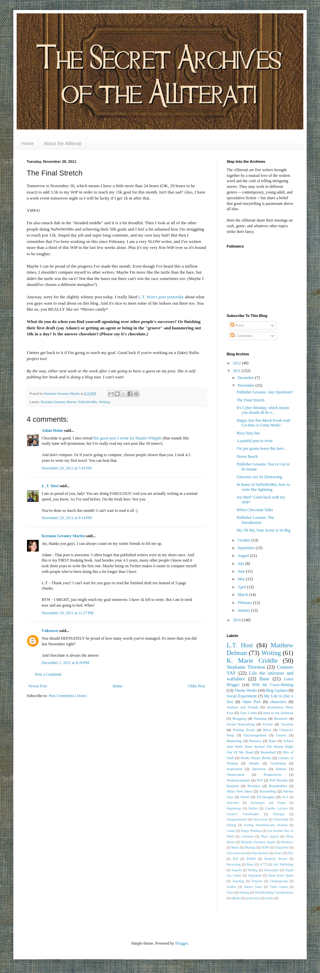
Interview (259, 769)
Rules (250, 864)
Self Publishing (283, 864)
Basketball (268, 752)
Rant (272, 741)
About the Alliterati (62, 143)
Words (245, 797)
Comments (241, 335)
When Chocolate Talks (255, 510)
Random (233, 786)
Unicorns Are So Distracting (259, 476)
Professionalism (238, 780)
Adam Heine (52, 430)
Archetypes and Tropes (268, 802)
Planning (260, 718)
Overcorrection (236, 853)
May (242, 579)
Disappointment (237, 819)
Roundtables (278, 786)
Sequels (237, 870)
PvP (260, 780)
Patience (255, 741)
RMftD (251, 859)
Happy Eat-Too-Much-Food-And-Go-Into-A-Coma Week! (264, 422)
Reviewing (234, 864)
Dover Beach (247, 456)
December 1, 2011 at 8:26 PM (65, 662)
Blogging (239, 718)
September (247, 548)
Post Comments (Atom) (68, 695)
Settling (253, 870)
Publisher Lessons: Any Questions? (265, 392)
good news (253, 898)
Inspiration (234, 769)
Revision (254, 786)
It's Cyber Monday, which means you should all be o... (263, 410)
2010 (237, 620)
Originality (282, 847)
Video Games (279, 887)
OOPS (265, 847)
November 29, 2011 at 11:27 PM (68, 613)
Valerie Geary (253, 887)
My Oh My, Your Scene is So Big (263, 530)
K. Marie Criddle (252, 660)
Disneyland (281, 819)
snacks (269, 898)
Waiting (244, 892)
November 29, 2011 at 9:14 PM (67, 518)
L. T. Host (50, 485)
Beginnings (234, 808)
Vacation (287, 724)
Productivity (272, 774)
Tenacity (257, 881)
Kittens (281, 769)
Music (235, 847)
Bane (264, 678)
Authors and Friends (242, 707)
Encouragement (255, 735)
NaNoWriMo (87, 402)
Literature (247, 836)
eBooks (236, 898)
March (243, 594)
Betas (267, 730)
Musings (250, 847)
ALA (285, 797)
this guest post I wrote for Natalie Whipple (127, 438)
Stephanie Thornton (246, 667)
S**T (263, 864)
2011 (237, 370)
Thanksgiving (279, 881)
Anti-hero (233, 802)
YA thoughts (266, 797)
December (246, 377)
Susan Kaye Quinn (280, 875)
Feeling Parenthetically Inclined (265, 825)
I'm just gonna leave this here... (261, 448)
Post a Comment (48, 674)
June (242, 571)
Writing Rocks (244, 730)
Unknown (50, 630)
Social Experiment (242, 696)
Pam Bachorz (260, 853)
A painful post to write (255, 440)
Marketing (234, 741)
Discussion (260, 819)
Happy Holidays (251, 831)
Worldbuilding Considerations (274, 892)
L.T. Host (240, 645)
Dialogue (279, 814)
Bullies (253, 808)
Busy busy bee (248, 433)
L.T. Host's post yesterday (161, 296)
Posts (237, 325)
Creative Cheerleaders (243, 814)
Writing (104, 402)
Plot (290, 853)
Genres (281, 735)
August (244, 555)
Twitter (268, 724)
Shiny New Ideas (239, 791)
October (245, 540)
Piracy (278, 853)
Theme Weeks (245, 690)
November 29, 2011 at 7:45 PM (67, 468)
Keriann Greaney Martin (58, 402)
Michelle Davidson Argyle (258, 842)
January (244, 610)
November (247, 385)
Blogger (181, 943)
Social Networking (241, 724)
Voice (230, 892)
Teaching (238, 881)
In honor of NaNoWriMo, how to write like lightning (263, 487)
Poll (235, 859)
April (242, 587)
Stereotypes (271, 870)
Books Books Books (256, 758)
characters (278, 701)
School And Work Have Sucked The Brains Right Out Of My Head (260, 746)
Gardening (278, 763)
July (241, 563)
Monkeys (287, 842)
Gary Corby (248, 713)
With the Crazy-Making (272, 684)
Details (254, 763)
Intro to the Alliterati (278, 713)
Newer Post (37, 686)
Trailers (232, 887)
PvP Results (279, 780)
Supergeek (254, 875)
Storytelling (267, 791)
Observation (235, 774)
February (245, 602)
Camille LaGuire (276, 808)
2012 (237, 363)
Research (281, 718)
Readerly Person (275, 859)
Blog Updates (277, 690)
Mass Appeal (270, 836)
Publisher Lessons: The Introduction (255, 520)
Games (231, 831)
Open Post (252, 701)
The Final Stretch (250, 400)
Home (27, 143)
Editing (231, 825)
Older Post (196, 686)
